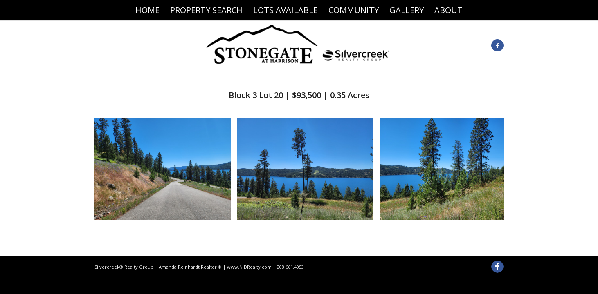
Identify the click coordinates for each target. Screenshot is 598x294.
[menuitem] (147, 10)
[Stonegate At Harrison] (299, 45)
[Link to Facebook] (497, 45)
